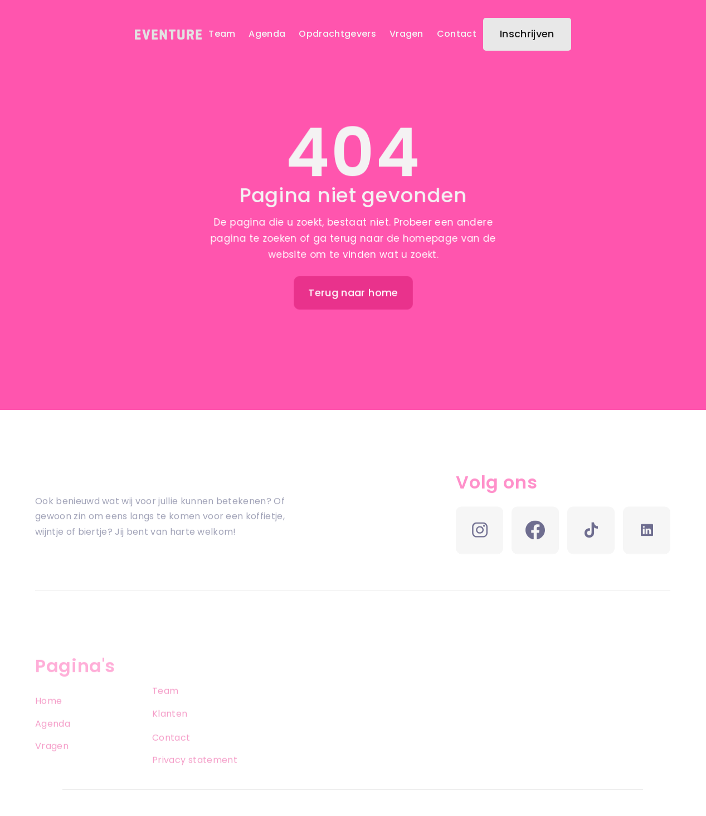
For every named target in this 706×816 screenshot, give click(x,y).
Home (48, 713)
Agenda (267, 33)
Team (221, 33)
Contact (456, 33)
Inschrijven (527, 34)
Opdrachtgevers (337, 33)
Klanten (169, 726)
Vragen (406, 33)
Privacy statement (194, 772)
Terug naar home (352, 293)
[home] (168, 34)
